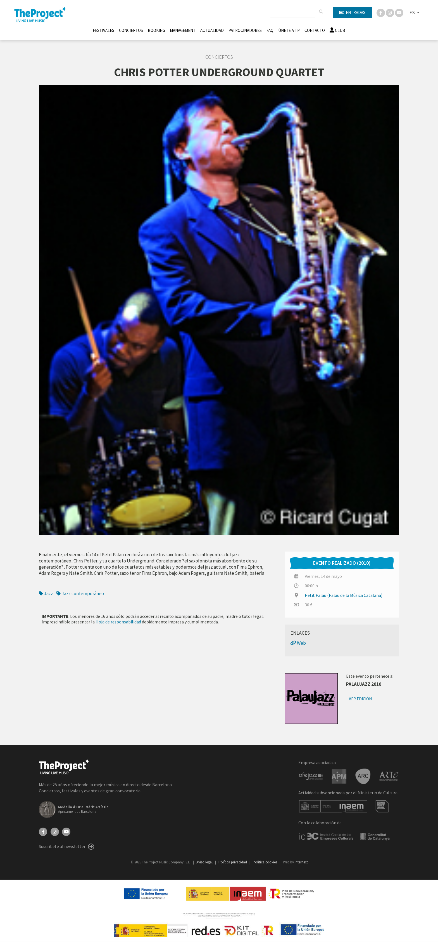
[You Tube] (399, 12)
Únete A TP (289, 30)
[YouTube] (66, 831)
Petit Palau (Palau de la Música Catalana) (343, 595)
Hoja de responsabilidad (118, 622)
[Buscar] (320, 11)
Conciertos (131, 30)
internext (301, 862)
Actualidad (212, 30)
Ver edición (360, 698)
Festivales (103, 30)
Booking (156, 30)
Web (298, 643)
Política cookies (265, 862)
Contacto (314, 30)
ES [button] (413, 13)
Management (183, 30)
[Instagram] (390, 12)
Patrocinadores (245, 30)
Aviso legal (204, 862)
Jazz (46, 593)
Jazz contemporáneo (80, 593)
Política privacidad (233, 862)
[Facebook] (381, 12)
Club (337, 30)
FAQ (269, 30)
